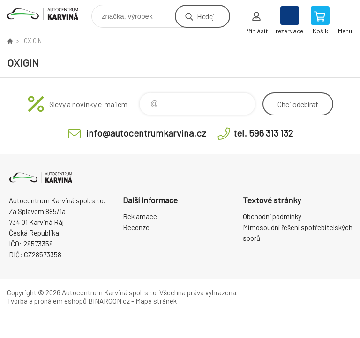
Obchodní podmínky (272, 216)
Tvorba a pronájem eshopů (47, 301)
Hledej (205, 16)
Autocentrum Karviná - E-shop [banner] (48, 14)
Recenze (136, 227)
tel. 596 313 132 (263, 132)
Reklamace (140, 216)
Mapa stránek (156, 301)
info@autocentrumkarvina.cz (146, 132)
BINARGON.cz (109, 301)
